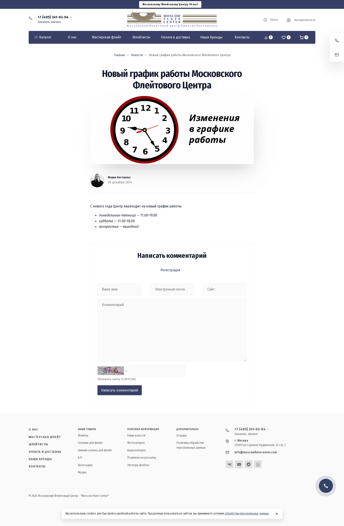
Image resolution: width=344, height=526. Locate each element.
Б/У (80, 458)
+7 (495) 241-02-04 (53, 17)
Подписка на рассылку (141, 458)
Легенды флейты (138, 465)
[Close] (276, 514)
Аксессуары (85, 465)
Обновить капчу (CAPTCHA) (116, 379)
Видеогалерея (136, 450)
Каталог (43, 37)
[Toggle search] (270, 20)
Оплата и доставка (45, 452)
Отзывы (181, 435)
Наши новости (136, 435)
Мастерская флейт (45, 437)
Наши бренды (40, 459)
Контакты (37, 466)
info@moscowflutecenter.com (255, 452)
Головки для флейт (90, 443)
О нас (33, 429)
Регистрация (170, 270)
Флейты (83, 435)
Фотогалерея (136, 443)
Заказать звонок (49, 22)
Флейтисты (38, 444)
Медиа (82, 472)
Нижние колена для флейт (95, 450)
